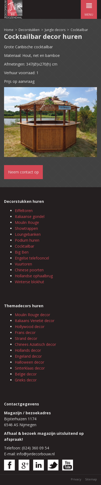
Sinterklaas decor (30, 368)
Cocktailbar (79, 30)
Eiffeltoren (24, 210)
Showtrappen (26, 228)
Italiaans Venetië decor (34, 320)
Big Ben (22, 252)
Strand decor (26, 338)
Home (8, 30)
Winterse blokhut (29, 281)
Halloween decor (29, 362)
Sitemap (91, 479)
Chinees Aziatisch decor (35, 344)
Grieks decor (26, 379)
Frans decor (25, 332)
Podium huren (27, 240)
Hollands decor (28, 350)
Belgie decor (26, 374)
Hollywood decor (29, 326)
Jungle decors (55, 30)
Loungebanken (28, 234)
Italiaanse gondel (29, 216)
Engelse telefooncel (32, 258)
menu (89, 8)
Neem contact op (23, 172)
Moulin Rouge (27, 222)
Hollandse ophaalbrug (34, 275)
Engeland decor (28, 356)
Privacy (76, 479)
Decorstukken (29, 30)
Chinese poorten (29, 269)
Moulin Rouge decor (32, 314)
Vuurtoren (23, 264)
